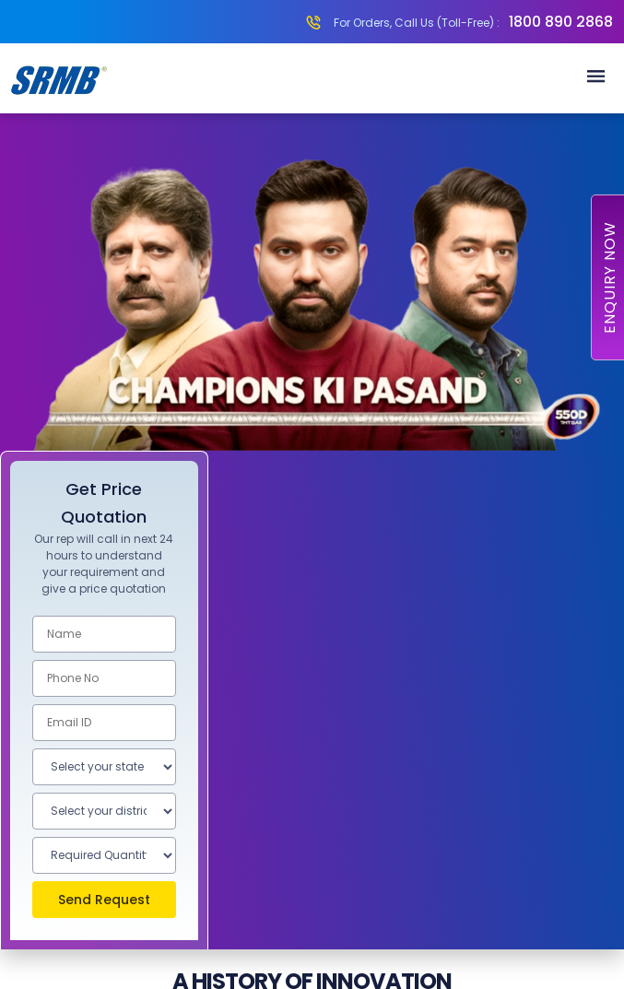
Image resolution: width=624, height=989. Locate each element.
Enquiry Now (609, 277)
